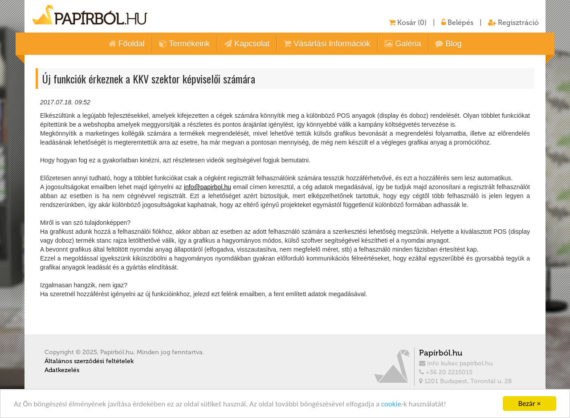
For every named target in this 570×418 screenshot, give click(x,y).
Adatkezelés (62, 370)
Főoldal (127, 43)
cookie (391, 404)
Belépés (457, 22)
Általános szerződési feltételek (89, 361)
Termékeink (184, 43)
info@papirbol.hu (207, 186)
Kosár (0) (408, 22)
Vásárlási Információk (327, 43)
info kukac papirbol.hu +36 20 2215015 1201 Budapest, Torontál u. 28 (472, 366)
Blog (448, 43)
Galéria (402, 43)
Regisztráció (513, 22)
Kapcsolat (246, 43)
